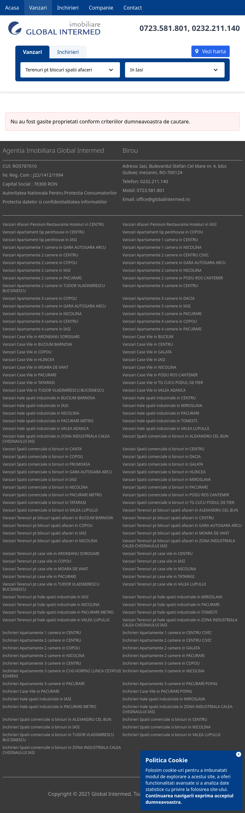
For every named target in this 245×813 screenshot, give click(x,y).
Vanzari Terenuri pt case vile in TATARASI (158, 576)
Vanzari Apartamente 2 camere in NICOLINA (162, 270)
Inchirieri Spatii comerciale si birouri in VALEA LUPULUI (171, 734)
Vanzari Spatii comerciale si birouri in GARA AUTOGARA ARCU (57, 472)
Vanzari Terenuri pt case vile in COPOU (37, 561)
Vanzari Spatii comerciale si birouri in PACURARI (165, 487)
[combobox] (70, 70)
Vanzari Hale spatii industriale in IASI (35, 405)
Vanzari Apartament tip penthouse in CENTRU (44, 232)
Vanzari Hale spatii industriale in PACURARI (160, 413)
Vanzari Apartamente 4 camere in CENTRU (40, 321)
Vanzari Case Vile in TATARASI (29, 382)
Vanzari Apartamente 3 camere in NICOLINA (42, 313)
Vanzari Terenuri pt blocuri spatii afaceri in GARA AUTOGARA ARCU (181, 525)
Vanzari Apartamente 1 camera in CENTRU (160, 239)
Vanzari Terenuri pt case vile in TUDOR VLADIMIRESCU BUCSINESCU (51, 586)
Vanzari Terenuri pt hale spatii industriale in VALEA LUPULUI (56, 620)
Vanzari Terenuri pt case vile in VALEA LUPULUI (164, 584)
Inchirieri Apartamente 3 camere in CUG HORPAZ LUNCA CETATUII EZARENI (62, 673)
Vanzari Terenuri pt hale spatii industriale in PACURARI (170, 604)
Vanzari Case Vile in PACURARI (29, 375)
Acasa (12, 7)
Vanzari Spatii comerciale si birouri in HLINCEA (163, 472)
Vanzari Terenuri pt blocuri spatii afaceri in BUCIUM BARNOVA (58, 518)
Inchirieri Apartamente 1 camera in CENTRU (42, 632)
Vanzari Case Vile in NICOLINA (149, 367)
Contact (132, 7)
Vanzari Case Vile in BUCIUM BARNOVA (37, 344)
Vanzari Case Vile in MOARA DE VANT (35, 367)
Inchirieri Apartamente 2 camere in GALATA (161, 648)
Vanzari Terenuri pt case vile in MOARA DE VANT (45, 569)
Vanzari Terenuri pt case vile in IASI (153, 561)
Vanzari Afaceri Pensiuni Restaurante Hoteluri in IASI (169, 224)
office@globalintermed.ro (163, 199)
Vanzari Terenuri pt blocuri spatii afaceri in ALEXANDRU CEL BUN (180, 510)
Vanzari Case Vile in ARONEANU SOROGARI (41, 336)
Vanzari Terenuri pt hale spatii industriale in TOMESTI (170, 612)
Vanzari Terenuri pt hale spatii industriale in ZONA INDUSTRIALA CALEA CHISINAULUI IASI (179, 622)
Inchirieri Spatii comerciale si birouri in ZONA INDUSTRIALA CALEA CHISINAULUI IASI (62, 750)
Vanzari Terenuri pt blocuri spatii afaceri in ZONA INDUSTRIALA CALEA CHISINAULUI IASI (178, 543)
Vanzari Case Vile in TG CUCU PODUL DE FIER (162, 382)
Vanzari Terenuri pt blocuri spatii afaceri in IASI (44, 533)
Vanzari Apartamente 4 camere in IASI (37, 329)
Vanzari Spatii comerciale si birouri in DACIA (161, 456)
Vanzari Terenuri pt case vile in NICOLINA (159, 569)
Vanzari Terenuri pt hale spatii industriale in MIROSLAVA (172, 597)
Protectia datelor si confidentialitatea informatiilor (55, 202)
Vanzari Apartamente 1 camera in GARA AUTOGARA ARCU (54, 247)
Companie (101, 7)
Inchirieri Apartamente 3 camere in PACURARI (44, 683)
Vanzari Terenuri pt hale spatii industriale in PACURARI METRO (58, 612)
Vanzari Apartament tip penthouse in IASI (40, 239)
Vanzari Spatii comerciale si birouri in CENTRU (163, 449)
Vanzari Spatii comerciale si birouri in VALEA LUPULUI (50, 510)
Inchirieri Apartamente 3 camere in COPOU (161, 663)
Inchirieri (68, 7)
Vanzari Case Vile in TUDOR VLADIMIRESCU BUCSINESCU (53, 390)
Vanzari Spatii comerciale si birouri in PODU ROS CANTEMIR (175, 495)
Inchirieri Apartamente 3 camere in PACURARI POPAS (170, 683)
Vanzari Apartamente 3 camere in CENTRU (160, 285)
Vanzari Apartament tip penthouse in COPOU (162, 232)
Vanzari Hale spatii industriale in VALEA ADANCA (46, 428)
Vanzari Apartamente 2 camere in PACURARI (42, 278)
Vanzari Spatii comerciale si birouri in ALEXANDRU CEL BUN (175, 436)
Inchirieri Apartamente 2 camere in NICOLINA (44, 655)
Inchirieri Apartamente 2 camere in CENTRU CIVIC (167, 640)
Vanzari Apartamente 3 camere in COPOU (40, 298)
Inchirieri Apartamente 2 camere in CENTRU (42, 640)
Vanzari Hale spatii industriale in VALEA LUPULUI (165, 428)
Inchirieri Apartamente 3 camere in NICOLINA (163, 671)
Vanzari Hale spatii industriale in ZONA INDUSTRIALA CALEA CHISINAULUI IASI (56, 438)
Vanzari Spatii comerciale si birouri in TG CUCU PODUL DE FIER (178, 502)
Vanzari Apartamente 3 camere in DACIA (158, 298)
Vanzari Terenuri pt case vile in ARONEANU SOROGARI (51, 553)
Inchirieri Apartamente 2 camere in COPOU (41, 648)
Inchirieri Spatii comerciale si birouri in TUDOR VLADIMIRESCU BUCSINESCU (58, 737)
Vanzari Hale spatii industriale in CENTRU (159, 398)
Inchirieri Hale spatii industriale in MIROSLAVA (163, 699)
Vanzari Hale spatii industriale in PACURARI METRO (48, 421)
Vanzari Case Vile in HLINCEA (28, 359)
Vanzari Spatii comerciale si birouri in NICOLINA (45, 487)
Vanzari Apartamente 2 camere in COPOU (40, 262)
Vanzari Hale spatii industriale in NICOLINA (41, 413)
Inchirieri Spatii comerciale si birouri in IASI (41, 727)
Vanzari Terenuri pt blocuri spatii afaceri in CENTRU (168, 518)
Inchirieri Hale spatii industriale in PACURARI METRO (49, 706)
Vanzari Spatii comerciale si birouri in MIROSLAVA (166, 479)
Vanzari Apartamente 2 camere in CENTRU (40, 255)
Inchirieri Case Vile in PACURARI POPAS (157, 691)
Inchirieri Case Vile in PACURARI (31, 691)
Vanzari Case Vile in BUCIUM (147, 336)
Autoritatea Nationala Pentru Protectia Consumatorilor (60, 193)
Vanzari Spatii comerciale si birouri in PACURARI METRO (52, 495)
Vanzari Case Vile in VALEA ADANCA (154, 390)
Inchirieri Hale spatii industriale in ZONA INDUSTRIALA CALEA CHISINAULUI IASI (177, 709)
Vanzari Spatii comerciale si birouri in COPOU (43, 456)
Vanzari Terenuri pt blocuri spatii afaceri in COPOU (48, 525)
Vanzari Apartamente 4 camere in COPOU (159, 321)
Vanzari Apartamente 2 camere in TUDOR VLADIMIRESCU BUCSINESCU (54, 288)
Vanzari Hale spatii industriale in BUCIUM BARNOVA (49, 398)
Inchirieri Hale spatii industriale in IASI (37, 699)
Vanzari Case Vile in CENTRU (147, 344)
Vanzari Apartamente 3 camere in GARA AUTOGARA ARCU (54, 306)
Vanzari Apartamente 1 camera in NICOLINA (162, 247)
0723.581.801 (163, 28)
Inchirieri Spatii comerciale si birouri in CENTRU (164, 719)
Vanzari (38, 7)
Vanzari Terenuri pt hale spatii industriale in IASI (45, 597)
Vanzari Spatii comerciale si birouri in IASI (40, 479)
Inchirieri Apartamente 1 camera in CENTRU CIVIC (167, 632)
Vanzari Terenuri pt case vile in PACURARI (39, 576)
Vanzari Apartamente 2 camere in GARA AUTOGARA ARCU (174, 262)
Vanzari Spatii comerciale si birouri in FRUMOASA (46, 464)
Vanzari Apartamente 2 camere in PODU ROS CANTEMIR (172, 278)
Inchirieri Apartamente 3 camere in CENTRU (42, 663)
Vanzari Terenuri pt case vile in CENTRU (157, 553)
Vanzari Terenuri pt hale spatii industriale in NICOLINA (51, 604)
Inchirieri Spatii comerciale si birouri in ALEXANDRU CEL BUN (57, 719)
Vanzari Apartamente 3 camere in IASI (156, 306)
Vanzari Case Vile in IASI (143, 359)
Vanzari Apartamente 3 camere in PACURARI (162, 313)
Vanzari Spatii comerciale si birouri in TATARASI (44, 502)
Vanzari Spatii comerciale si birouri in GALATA (162, 464)
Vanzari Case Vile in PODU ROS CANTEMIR (159, 375)
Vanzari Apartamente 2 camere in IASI (37, 270)
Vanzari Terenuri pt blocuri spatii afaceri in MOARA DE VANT (175, 533)
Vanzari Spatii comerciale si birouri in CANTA (42, 449)
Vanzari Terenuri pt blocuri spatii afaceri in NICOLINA (50, 540)
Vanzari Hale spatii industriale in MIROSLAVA (162, 405)
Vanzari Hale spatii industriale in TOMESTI (159, 421)
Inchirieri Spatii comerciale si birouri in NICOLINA (166, 727)
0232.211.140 (216, 28)
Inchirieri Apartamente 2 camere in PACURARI (163, 655)
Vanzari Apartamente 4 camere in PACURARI (162, 329)
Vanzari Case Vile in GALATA (147, 352)
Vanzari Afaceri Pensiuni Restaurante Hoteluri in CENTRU (53, 224)
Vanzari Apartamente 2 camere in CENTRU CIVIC (165, 255)
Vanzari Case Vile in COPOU (27, 352)
